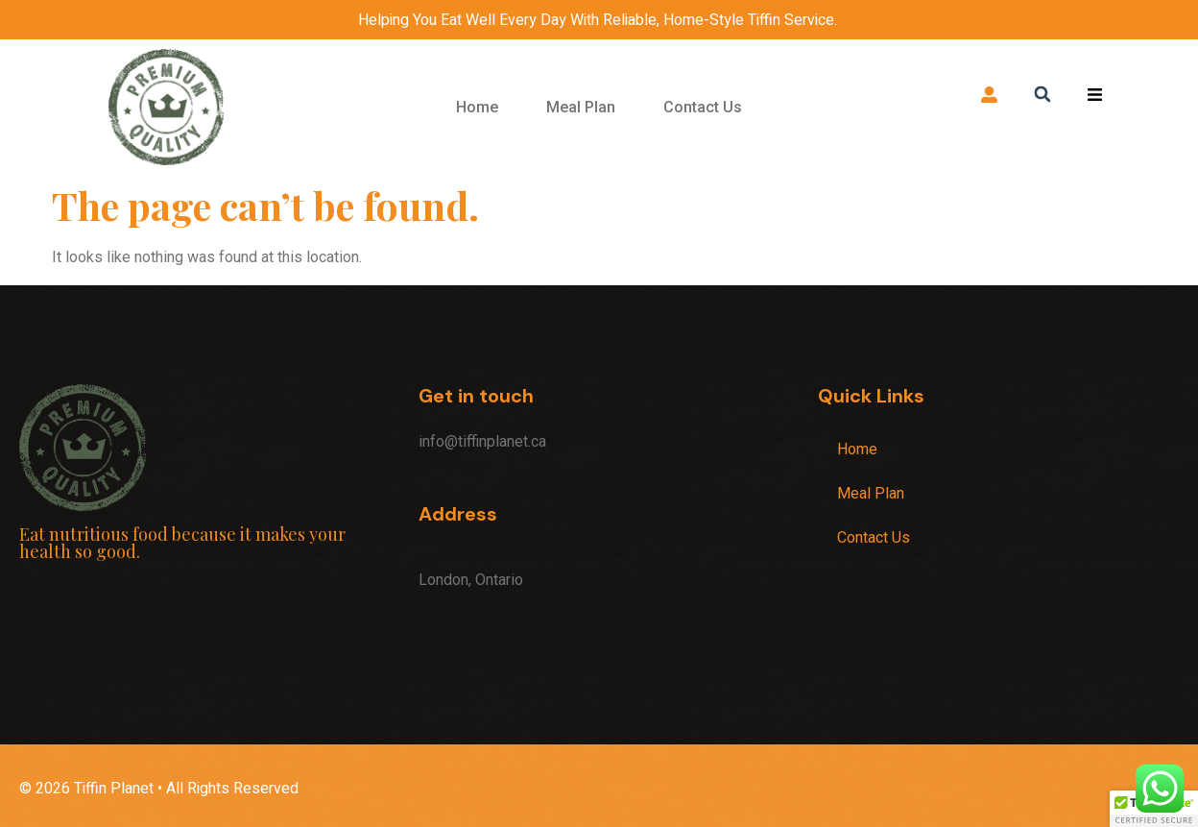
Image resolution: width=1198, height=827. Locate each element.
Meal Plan (580, 107)
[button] (1042, 93)
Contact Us (702, 107)
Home (477, 107)
